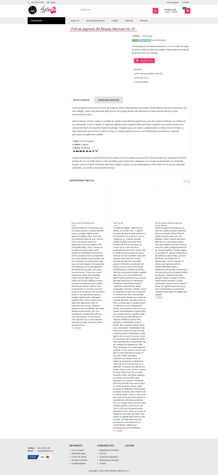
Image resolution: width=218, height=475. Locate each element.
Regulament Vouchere (109, 450)
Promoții (143, 21)
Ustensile (129, 21)
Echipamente (38, 60)
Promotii (36, 77)
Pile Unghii (37, 35)
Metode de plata (79, 453)
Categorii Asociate (108, 100)
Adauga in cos (146, 61)
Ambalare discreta (79, 460)
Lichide (35, 39)
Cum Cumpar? (78, 450)
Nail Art (35, 27)
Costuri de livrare (79, 457)
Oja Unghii (36, 56)
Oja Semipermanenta (42, 43)
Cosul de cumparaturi (108, 457)
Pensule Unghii (39, 52)
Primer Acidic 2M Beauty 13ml (83, 223)
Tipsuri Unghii (38, 68)
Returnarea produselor (109, 460)
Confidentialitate (79, 463)
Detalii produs (81, 100)
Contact (185, 2)
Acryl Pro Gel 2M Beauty (45, 72)
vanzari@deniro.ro (45, 451)
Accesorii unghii (40, 47)
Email (51, 2)
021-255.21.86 (36, 2)
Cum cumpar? (172, 2)
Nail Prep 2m (118, 223)
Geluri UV (36, 31)
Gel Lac (102, 453)
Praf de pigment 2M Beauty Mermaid (168, 223)
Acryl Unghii (38, 64)
